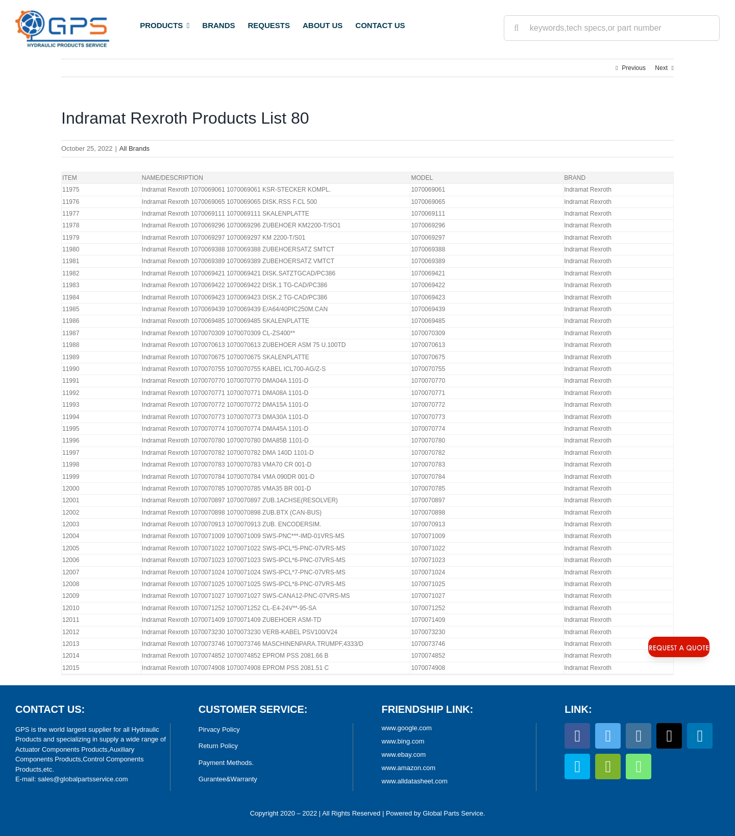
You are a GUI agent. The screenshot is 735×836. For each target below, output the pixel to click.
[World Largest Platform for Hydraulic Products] (62, 13)
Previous (634, 68)
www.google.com (407, 728)
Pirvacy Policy (219, 729)
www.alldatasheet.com (415, 781)
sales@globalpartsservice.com (83, 779)
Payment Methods (225, 763)
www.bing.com (403, 741)
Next (661, 68)
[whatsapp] (638, 766)
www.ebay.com (404, 754)
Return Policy (218, 746)
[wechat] (608, 766)
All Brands (134, 148)
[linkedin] (700, 736)
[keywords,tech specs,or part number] (612, 28)
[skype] (577, 766)
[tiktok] (669, 736)
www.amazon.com (408, 768)
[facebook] (577, 736)
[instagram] (638, 736)
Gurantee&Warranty (228, 779)
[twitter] (608, 736)
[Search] (516, 28)
